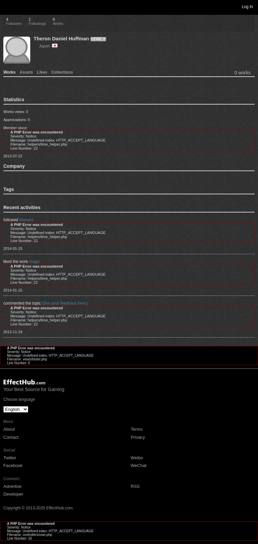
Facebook (13, 465)
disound (26, 220)
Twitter (9, 457)
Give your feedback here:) (65, 303)
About (9, 429)
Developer (13, 494)
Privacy (138, 437)
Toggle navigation (8, 6)
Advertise (12, 486)
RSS (135, 486)
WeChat (138, 465)
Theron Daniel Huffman (61, 38)
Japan (48, 46)
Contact (10, 437)
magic (34, 261)
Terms (136, 429)
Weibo (137, 457)
